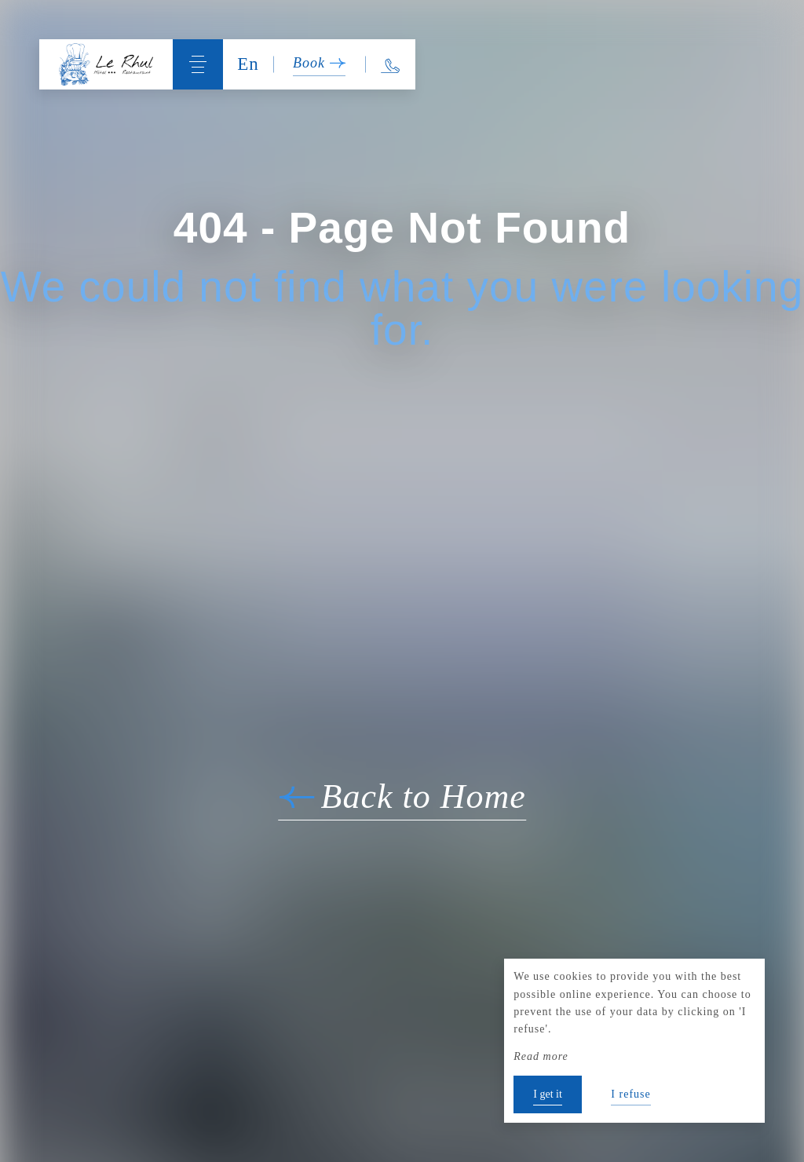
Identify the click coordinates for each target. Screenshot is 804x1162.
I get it (547, 1094)
